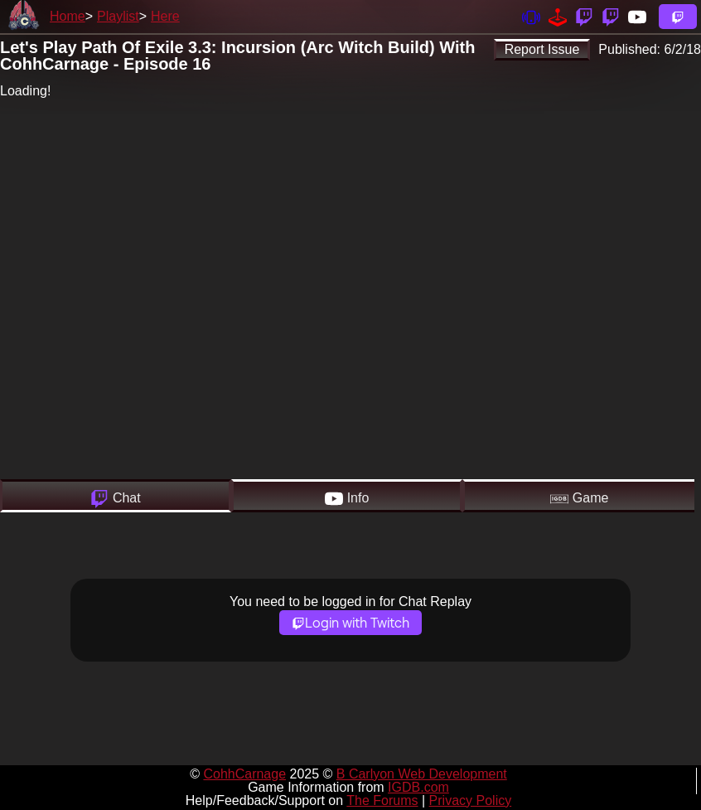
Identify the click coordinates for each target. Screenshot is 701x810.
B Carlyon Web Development (421, 774)
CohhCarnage (244, 774)
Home (67, 16)
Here (165, 16)
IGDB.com (418, 787)
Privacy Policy (470, 800)
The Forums (382, 800)
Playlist (118, 16)
